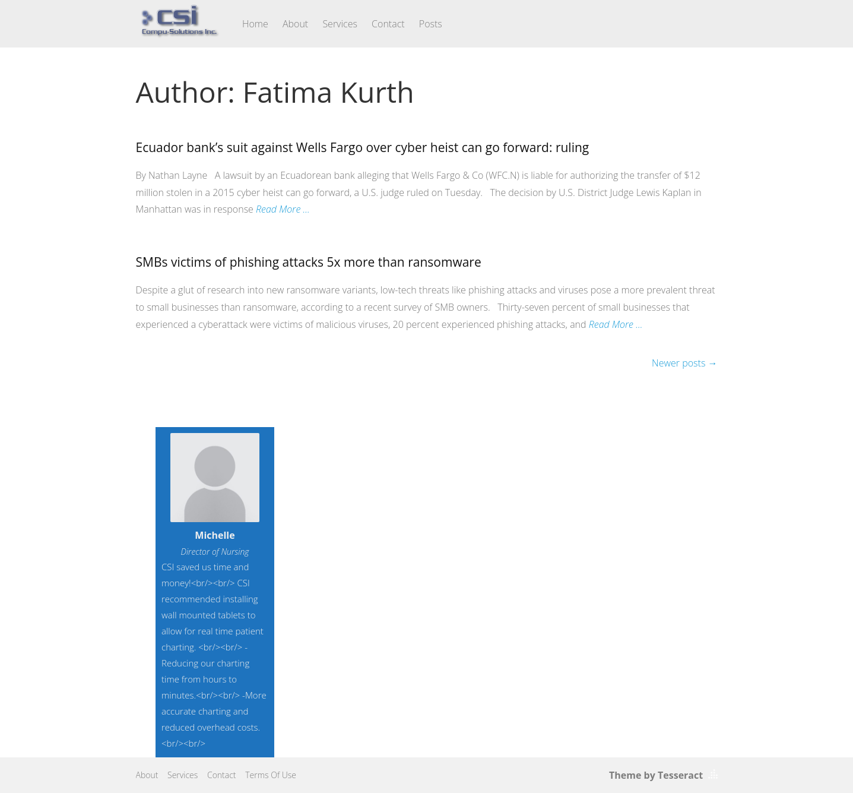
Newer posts (684, 362)
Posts (430, 23)
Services (339, 23)
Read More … (283, 209)
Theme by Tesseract (656, 775)
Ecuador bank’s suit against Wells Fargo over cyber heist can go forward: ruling (362, 147)
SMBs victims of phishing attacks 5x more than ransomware (308, 262)
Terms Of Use (270, 775)
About (295, 23)
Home (255, 23)
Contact (388, 23)
